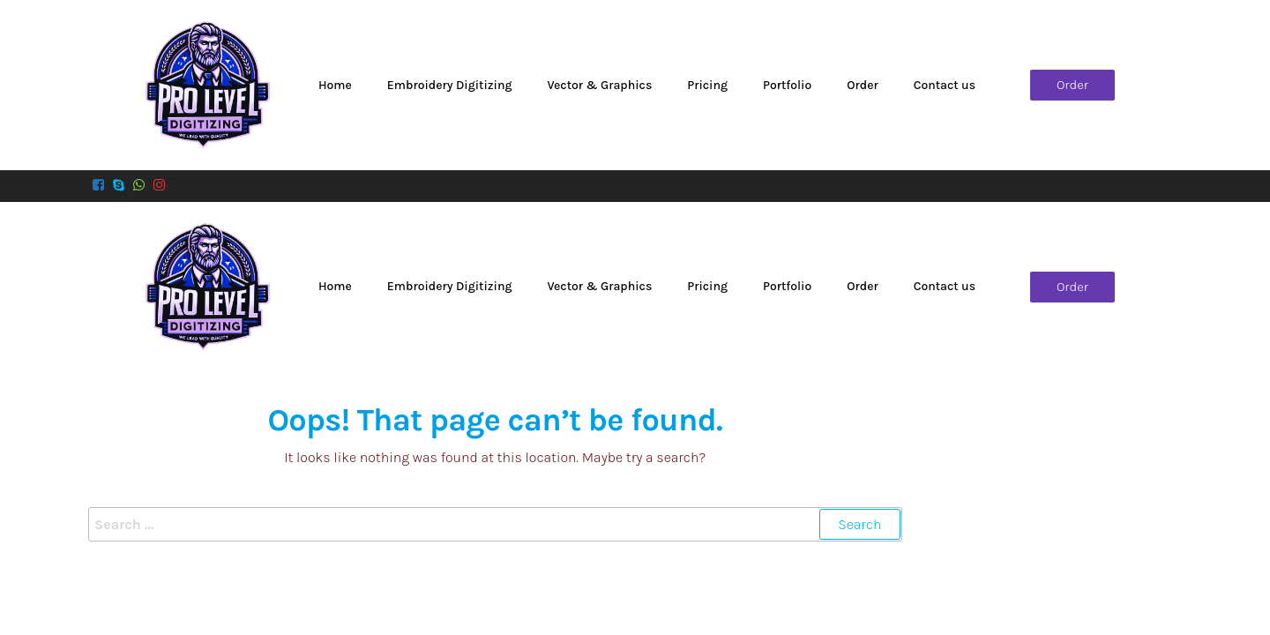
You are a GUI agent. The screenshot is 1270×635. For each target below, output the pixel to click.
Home (335, 85)
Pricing (707, 85)
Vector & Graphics (599, 85)
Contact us (944, 85)
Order (862, 85)
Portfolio (787, 85)
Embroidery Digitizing (449, 85)
